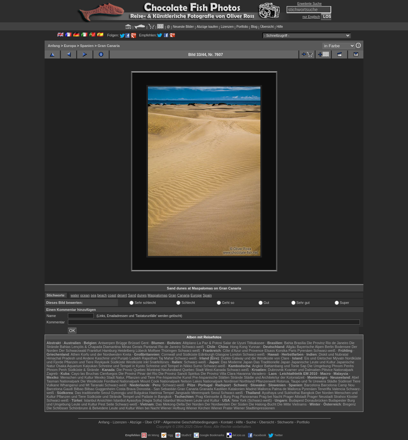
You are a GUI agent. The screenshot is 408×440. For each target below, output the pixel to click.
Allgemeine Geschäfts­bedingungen (190, 422)
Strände (236, 377)
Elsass (270, 350)
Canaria (183, 295)
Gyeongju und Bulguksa (129, 393)
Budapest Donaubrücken (308, 400)
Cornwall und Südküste (179, 354)
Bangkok (308, 393)
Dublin (226, 358)
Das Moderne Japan (236, 362)
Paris (292, 350)
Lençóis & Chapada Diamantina (96, 347)
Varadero (258, 373)
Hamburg (109, 350)
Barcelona (312, 385)
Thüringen (169, 350)
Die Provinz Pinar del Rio (138, 373)
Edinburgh (206, 354)
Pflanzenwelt (265, 381)
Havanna (244, 373)
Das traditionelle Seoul (92, 393)
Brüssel (134, 343)
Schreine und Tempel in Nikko (169, 366)
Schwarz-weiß (193, 347)
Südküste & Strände (83, 370)
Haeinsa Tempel (161, 393)
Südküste (118, 362)
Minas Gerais (132, 347)
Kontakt (227, 422)
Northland (247, 381)
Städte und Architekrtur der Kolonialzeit (274, 377)
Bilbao (79, 389)
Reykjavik (101, 362)
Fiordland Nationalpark (121, 381)
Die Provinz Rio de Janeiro (327, 343)
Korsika (282, 350)
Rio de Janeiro (169, 347)
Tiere (357, 381)
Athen (75, 354)
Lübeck (141, 350)
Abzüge (136, 422)
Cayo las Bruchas (85, 373)
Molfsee (154, 350)
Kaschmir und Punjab (111, 358)
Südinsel (345, 381)
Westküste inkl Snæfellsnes (147, 362)
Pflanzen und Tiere (79, 362)
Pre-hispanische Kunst (173, 377)
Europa (70, 46)
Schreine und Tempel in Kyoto (121, 366)
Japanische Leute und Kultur (313, 362)
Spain (207, 295)
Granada (206, 389)
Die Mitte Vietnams (292, 404)
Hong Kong (238, 347)
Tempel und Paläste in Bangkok (146, 396)
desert (122, 295)
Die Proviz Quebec (131, 370)
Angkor (257, 366)
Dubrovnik (276, 370)
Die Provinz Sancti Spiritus (179, 373)
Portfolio (242, 26)
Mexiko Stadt (104, 377)
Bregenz (349, 404)
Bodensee (343, 347)
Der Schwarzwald (72, 350)
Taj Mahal (165, 358)
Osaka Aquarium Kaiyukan (77, 366)
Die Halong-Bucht (262, 404)
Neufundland (171, 370)
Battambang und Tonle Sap (285, 366)
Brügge (121, 343)
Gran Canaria (109, 46)
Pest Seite (106, 404)
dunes (142, 295)
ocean (85, 295)
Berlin (329, 347)
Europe (196, 295)
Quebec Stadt (193, 370)
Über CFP (152, 422)
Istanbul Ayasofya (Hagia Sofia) (137, 400)
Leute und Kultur (207, 400)
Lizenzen (227, 26)
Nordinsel (231, 381)
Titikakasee (255, 343)
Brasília (300, 343)
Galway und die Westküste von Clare (260, 358)
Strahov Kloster (346, 396)
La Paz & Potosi (209, 343)
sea (93, 295)
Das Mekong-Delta (170, 404)
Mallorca (264, 389)
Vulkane (53, 385)
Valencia (338, 389)
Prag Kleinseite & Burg (213, 396)
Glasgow (222, 354)
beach (102, 295)
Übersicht (266, 26)
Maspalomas (157, 295)
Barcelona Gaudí (60, 389)
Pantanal (150, 347)
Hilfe (280, 26)
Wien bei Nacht (148, 408)
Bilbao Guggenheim (99, 389)
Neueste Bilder (183, 26)
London (236, 354)
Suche (251, 422)
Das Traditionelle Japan (271, 362)
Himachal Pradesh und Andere (70, 358)
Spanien (87, 46)
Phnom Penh (57, 370)
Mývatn (338, 358)
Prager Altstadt (294, 396)
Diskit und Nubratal (333, 354)
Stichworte (285, 422)
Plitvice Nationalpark (337, 370)
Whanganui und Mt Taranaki (82, 385)
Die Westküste (91, 381)
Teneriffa (324, 389)
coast (112, 295)
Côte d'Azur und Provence (243, 350)
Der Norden (325, 393)
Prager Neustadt (320, 396)
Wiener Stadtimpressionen (254, 408)
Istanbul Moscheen (178, 400)
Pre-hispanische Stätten (210, 377)
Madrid (251, 389)
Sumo (197, 366)
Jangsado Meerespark (192, 393)
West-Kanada (215, 370)
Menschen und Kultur (76, 377)
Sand (132, 295)
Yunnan (254, 347)
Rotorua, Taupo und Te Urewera (301, 381)
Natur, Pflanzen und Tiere (135, 377)
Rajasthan (150, 358)
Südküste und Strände (104, 396)
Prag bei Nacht (270, 396)
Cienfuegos (109, 373)
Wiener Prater (222, 408)
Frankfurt (94, 350)
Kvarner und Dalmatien (303, 370)
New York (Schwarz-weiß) (252, 400)
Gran (172, 295)
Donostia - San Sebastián (157, 389)
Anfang (54, 46)
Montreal (153, 370)
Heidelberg (126, 350)
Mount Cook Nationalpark (160, 381)
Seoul (215, 393)
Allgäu (291, 347)
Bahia (288, 343)
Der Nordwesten (217, 404)
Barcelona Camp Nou (337, 385)
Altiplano (189, 343)
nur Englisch (311, 17)
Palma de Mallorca (286, 389)
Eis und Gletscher (318, 358)
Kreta (127, 354)
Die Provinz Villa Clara (218, 373)
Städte (332, 381)
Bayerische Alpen (310, 347)
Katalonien (236, 389)
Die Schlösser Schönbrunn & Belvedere (77, 408)
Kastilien (220, 389)
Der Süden (239, 404)
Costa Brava (126, 389)
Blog (254, 26)
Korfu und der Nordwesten (101, 354)
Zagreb (52, 373)
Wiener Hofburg (173, 408)
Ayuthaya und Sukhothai (281, 393)
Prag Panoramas (245, 396)
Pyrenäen (304, 350)
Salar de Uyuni (234, 343)
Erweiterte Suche (309, 3)
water (74, 295)
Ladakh (135, 358)
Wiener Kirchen (198, 408)
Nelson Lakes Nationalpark (201, 381)
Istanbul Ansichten (98, 400)
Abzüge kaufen (207, 26)
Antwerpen (106, 343)
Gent (145, 343)
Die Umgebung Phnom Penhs (330, 366)
